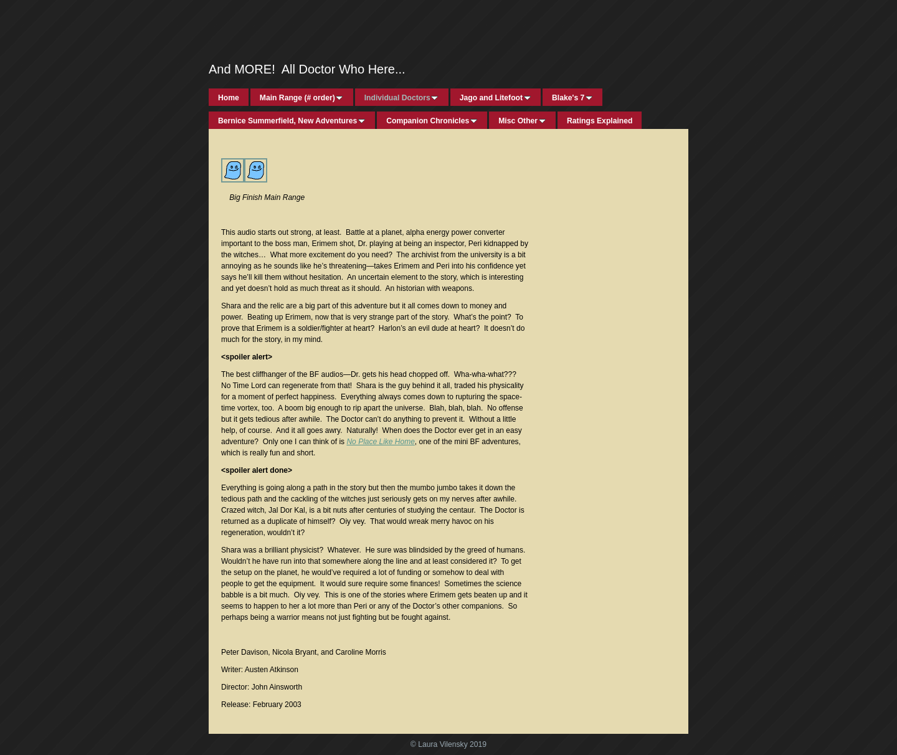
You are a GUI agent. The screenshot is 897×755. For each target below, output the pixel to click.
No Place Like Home (380, 441)
